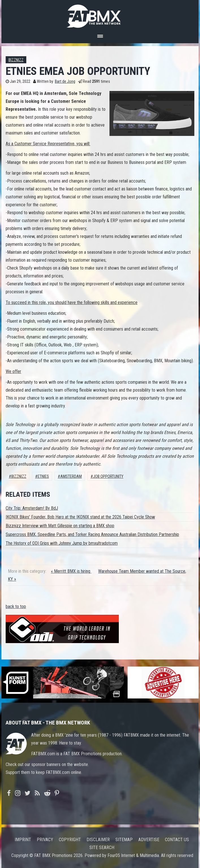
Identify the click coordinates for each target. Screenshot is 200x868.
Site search (101, 847)
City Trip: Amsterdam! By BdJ (32, 508)
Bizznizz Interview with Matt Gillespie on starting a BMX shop (60, 525)
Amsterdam (71, 476)
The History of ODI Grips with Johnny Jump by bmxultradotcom (62, 543)
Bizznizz (15, 60)
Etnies (43, 476)
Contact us (177, 839)
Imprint (23, 839)
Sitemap (124, 839)
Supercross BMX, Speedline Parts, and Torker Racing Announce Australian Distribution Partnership (92, 534)
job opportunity (108, 476)
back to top (16, 606)
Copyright (70, 839)
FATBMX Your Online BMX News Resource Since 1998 (100, 14)
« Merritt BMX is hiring (71, 571)
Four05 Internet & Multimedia (133, 855)
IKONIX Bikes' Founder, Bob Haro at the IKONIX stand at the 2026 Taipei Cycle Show (80, 517)
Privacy (45, 839)
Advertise (148, 839)
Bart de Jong (65, 81)
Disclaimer (98, 839)
